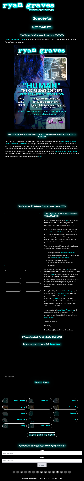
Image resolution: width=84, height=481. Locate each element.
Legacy (22, 407)
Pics (23, 413)
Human (73, 400)
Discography (45, 400)
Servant (72, 407)
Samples (12, 376)
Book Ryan (55, 345)
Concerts (21, 419)
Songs (48, 413)
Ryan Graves (7, 376)
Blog (23, 426)
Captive (47, 407)
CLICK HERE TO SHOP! (42, 435)
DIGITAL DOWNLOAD (52, 337)
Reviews (47, 419)
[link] (65, 141)
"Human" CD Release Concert (15, 39)
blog (39, 156)
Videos (73, 413)
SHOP (74, 419)
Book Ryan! (46, 426)
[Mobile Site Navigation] (80, 6)
